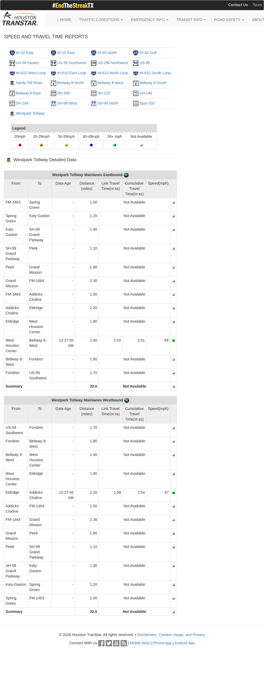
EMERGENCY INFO (149, 20)
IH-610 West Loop (31, 73)
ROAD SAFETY (229, 20)
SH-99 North (107, 103)
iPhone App (162, 643)
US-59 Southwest (71, 63)
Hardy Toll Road (29, 83)
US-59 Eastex (27, 63)
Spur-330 (147, 103)
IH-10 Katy (24, 53)
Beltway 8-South (153, 83)
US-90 (144, 63)
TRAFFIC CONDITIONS (101, 20)
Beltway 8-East (28, 93)
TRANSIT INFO (191, 20)
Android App (185, 643)
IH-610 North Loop (112, 73)
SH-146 (145, 93)
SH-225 (103, 93)
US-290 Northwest (112, 63)
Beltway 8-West (110, 83)
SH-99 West (67, 103)
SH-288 (63, 93)
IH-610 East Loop (71, 73)
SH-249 (22, 103)
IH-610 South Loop (155, 73)
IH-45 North (107, 53)
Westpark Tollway (30, 113)
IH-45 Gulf (147, 53)
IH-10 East (66, 53)
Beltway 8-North (70, 83)
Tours (257, 5)
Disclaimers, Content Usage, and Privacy (171, 635)
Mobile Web (140, 643)
